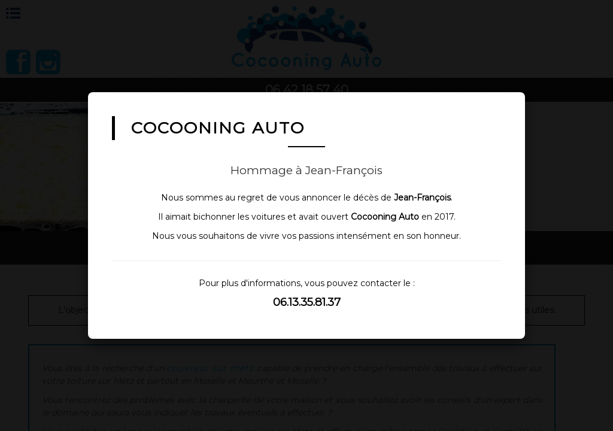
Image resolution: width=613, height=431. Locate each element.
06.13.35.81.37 (307, 302)
